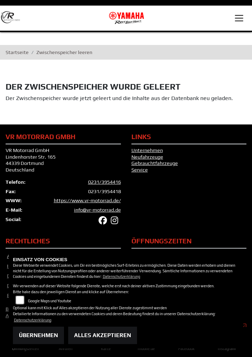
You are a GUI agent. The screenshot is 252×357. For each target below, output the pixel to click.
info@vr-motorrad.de (97, 212)
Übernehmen (38, 335)
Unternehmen (147, 153)
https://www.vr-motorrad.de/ (87, 203)
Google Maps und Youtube (49, 301)
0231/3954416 (104, 185)
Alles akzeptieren (102, 335)
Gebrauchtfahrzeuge (154, 166)
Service (139, 172)
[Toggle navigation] (239, 18)
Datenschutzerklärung (121, 276)
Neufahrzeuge (147, 159)
